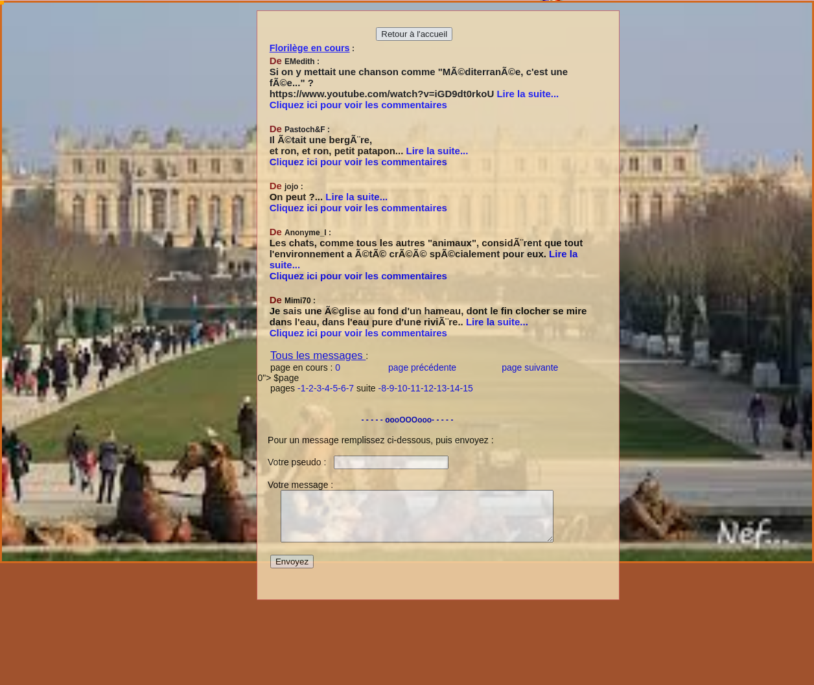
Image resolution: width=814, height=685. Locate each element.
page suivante (531, 367)
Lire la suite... (527, 93)
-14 (453, 388)
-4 (325, 388)
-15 (466, 388)
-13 (440, 388)
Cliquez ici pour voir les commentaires (358, 104)
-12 (427, 388)
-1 (301, 388)
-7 (350, 388)
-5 (334, 388)
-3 (317, 388)
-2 (309, 388)
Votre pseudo (290, 462)
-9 (390, 388)
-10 (400, 388)
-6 (341, 388)
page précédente (423, 367)
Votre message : (295, 485)
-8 (382, 388)
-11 (414, 388)
